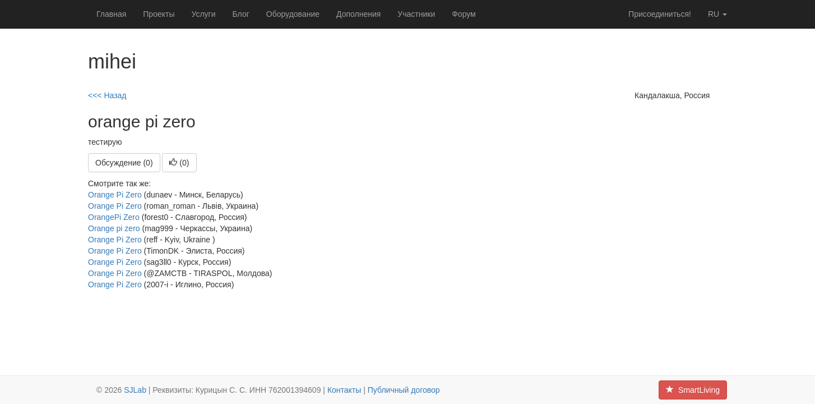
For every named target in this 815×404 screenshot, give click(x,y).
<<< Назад (107, 95)
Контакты (344, 389)
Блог (241, 14)
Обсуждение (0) (124, 162)
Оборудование (292, 14)
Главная (111, 14)
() (179, 162)
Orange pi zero (114, 228)
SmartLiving (693, 389)
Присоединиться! (659, 14)
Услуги (203, 14)
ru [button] (717, 14)
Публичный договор (404, 389)
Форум (464, 14)
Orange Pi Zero (115, 194)
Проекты (158, 14)
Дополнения (358, 14)
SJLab (135, 389)
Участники (416, 14)
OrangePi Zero (114, 217)
